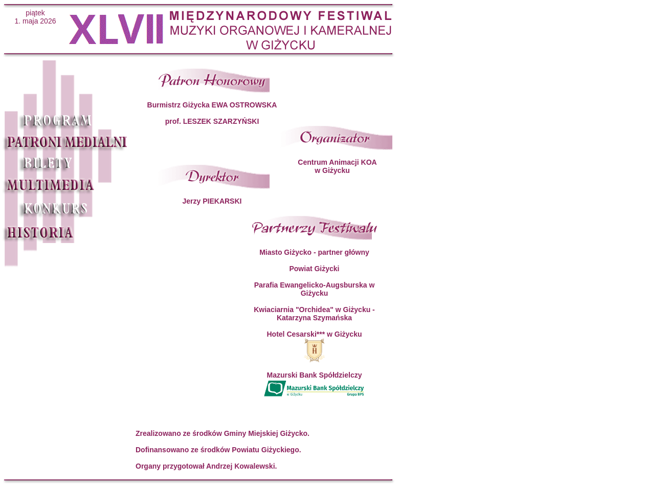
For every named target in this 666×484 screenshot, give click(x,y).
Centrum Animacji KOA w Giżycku (337, 166)
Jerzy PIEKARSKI (212, 201)
